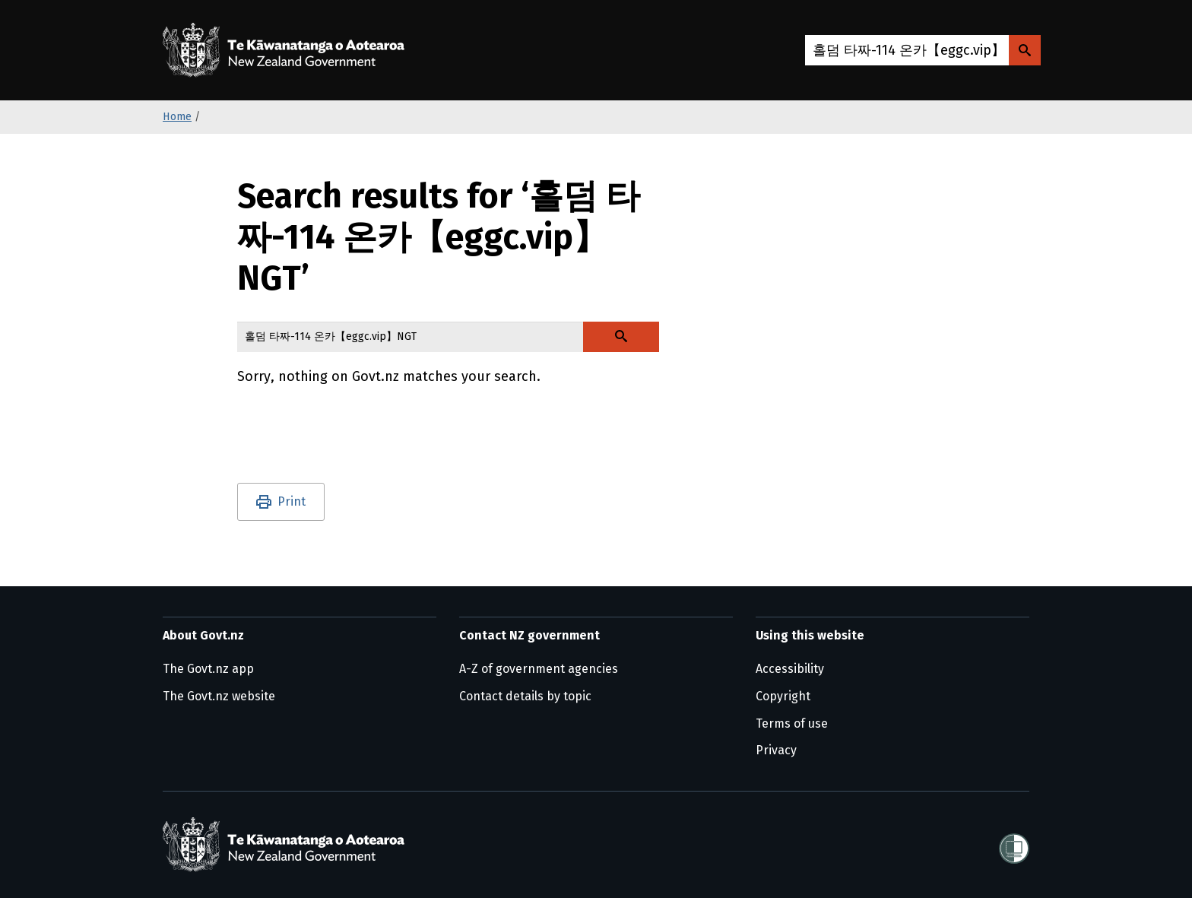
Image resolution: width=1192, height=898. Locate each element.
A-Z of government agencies (538, 669)
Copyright (783, 696)
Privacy (776, 750)
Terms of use (792, 723)
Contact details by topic (525, 696)
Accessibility (790, 669)
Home (177, 116)
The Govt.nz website (219, 696)
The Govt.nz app (208, 669)
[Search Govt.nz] (1025, 50)
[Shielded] (1014, 844)
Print (291, 501)
